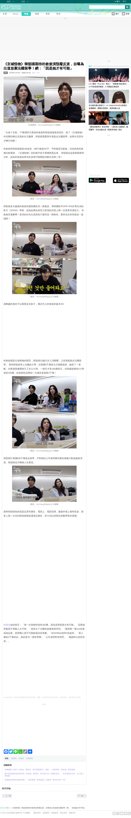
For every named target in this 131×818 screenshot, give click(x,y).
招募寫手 (72, 813)
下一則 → (81, 796)
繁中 (118, 1)
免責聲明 (45, 813)
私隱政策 (54, 813)
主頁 (1, 808)
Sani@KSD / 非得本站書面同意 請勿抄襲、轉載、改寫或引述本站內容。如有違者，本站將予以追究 (42, 697)
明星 (5, 73)
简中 (124, 1)
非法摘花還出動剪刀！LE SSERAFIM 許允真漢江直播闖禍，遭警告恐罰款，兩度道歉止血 (108, 106)
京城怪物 (29, 758)
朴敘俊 (21, 758)
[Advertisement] (44, 725)
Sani (33, 73)
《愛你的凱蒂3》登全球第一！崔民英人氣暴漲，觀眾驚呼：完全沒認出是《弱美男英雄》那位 (108, 128)
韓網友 (6, 625)
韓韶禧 (14, 758)
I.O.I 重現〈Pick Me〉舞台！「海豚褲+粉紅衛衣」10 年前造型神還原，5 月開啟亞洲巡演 (108, 85)
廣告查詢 (63, 813)
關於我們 (37, 813)
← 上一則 (7, 796)
